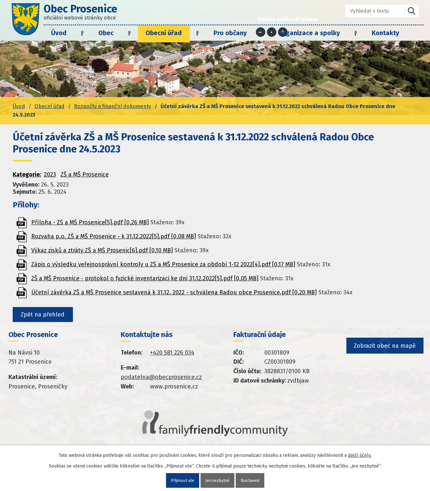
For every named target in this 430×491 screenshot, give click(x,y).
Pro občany (230, 33)
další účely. (359, 454)
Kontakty (385, 33)
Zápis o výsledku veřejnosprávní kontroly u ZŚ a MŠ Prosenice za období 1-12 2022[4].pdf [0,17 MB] (163, 264)
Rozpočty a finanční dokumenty (112, 106)
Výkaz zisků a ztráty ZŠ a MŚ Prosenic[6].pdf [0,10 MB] (102, 250)
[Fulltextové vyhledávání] (370, 11)
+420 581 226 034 (172, 354)
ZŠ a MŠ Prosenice (85, 174)
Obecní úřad (164, 33)
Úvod (58, 33)
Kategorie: (27, 174)
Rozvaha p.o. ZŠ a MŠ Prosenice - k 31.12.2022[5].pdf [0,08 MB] (113, 236)
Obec (106, 33)
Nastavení (253, 480)
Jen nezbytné (217, 480)
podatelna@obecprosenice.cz (161, 379)
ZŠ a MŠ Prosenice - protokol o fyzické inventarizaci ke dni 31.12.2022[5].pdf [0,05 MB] (144, 278)
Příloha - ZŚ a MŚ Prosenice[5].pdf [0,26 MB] (90, 222)
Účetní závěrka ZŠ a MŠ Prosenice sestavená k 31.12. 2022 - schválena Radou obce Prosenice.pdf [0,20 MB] (174, 292)
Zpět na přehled (46, 315)
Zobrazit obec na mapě (386, 358)
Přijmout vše (180, 480)
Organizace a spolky (309, 33)
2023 (50, 174)
